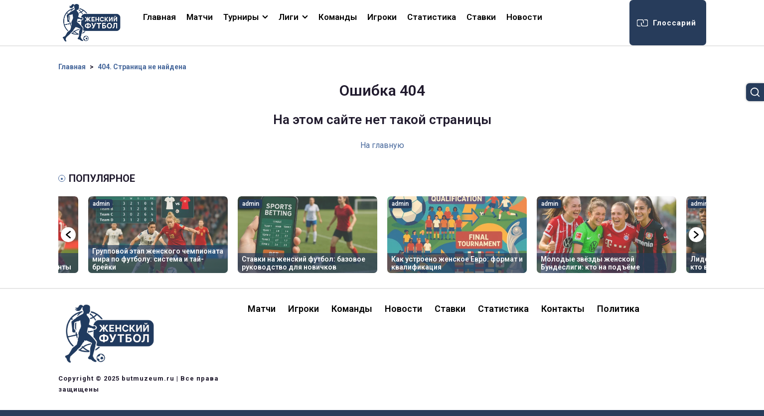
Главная (159, 17)
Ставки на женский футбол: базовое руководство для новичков (303, 263)
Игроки (382, 17)
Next (696, 234)
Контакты (563, 308)
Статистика (431, 17)
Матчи (199, 17)
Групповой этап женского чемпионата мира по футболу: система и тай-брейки (157, 259)
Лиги (289, 17)
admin (101, 203)
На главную (382, 145)
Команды (337, 17)
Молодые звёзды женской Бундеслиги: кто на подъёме (590, 263)
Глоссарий (674, 22)
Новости (524, 17)
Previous (68, 234)
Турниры (241, 17)
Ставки (481, 17)
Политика (618, 308)
